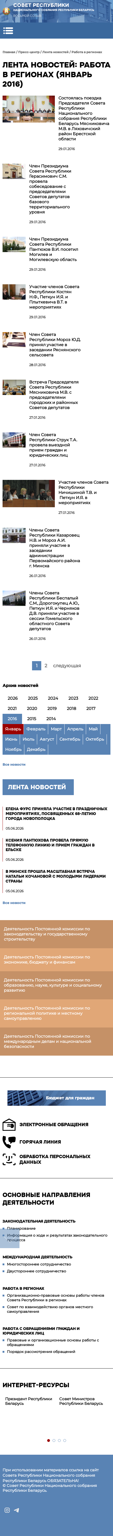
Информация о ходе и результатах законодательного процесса (57, 1237)
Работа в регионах (86, 52)
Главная (9, 52)
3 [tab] (59, 1440)
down (9, 1238)
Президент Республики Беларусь (28, 1401)
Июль (28, 739)
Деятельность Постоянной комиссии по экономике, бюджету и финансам (47, 960)
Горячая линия (32, 1142)
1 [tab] (48, 1440)
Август (47, 739)
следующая (67, 666)
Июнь (11, 739)
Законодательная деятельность (39, 1221)
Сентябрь (69, 739)
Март (56, 729)
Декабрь (36, 749)
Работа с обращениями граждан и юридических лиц (41, 1331)
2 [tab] (54, 1440)
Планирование (21, 1228)
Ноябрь (13, 749)
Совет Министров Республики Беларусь (81, 1401)
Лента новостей (55, 52)
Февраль (35, 729)
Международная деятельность (37, 1257)
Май (93, 729)
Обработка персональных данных (46, 1159)
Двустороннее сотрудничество (36, 1271)
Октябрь (95, 739)
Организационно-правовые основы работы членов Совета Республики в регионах (55, 1297)
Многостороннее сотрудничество (39, 1264)
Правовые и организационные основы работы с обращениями (53, 1342)
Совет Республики (53, 7)
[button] (8, 30)
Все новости (14, 764)
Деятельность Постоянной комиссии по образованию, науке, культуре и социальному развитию (53, 985)
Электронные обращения (45, 1125)
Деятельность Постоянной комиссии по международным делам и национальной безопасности (47, 1041)
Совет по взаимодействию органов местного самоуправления (50, 1309)
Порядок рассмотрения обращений (41, 1351)
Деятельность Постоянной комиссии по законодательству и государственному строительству (47, 934)
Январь (13, 729)
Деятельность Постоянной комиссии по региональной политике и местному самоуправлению (47, 1013)
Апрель (75, 729)
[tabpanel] (30, 1401)
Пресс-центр (28, 52)
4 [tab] (65, 1440)
